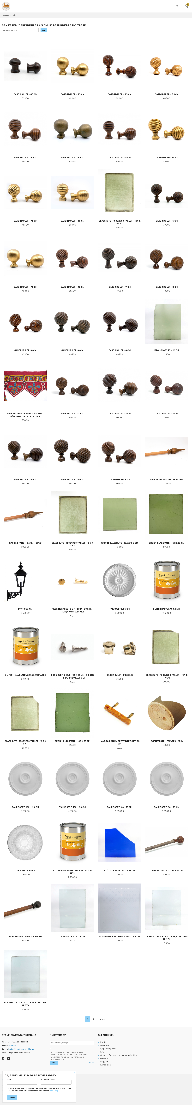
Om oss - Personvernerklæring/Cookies (118, 1055)
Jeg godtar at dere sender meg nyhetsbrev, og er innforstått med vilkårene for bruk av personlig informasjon (69, 1055)
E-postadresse (56, 1081)
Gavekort (104, 1058)
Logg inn (104, 1061)
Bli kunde (104, 1045)
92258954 (12, 1045)
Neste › (102, 1019)
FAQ (102, 1052)
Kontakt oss (105, 1065)
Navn (22, 1081)
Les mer (91, 1063)
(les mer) (54, 1091)
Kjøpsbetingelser (108, 1048)
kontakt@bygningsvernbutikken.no (21, 1049)
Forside (103, 1042)
